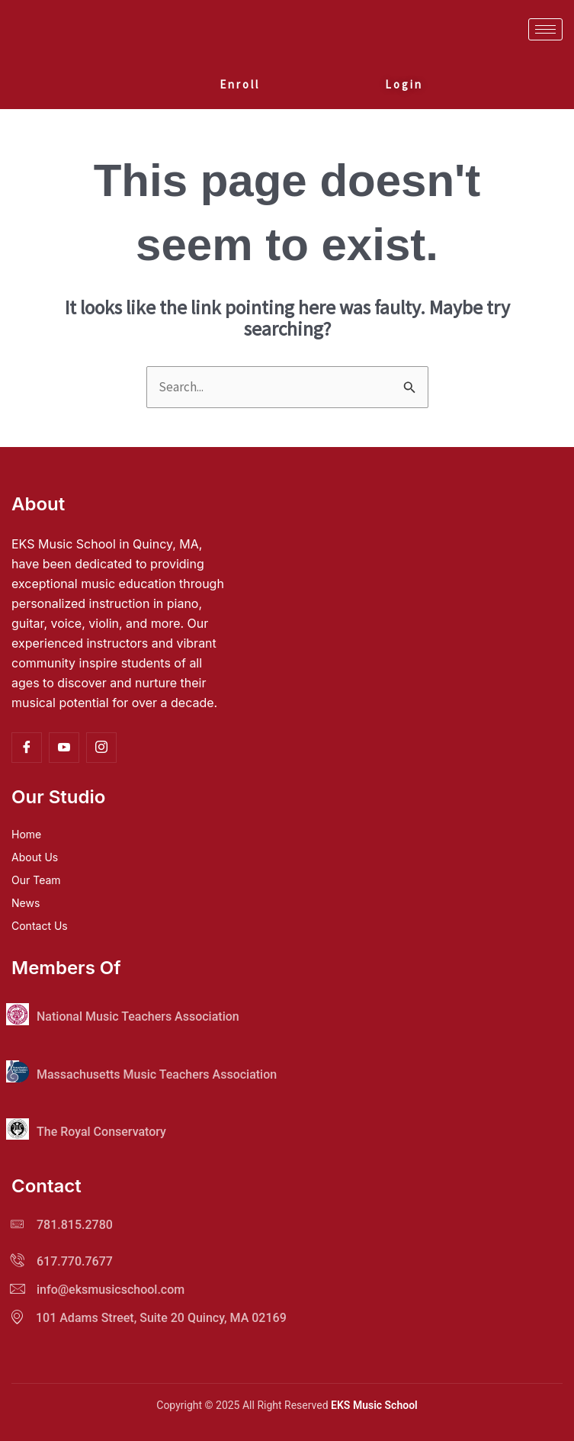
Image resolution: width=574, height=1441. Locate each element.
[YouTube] (64, 747)
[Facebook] (26, 747)
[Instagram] (101, 747)
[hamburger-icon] (545, 29)
